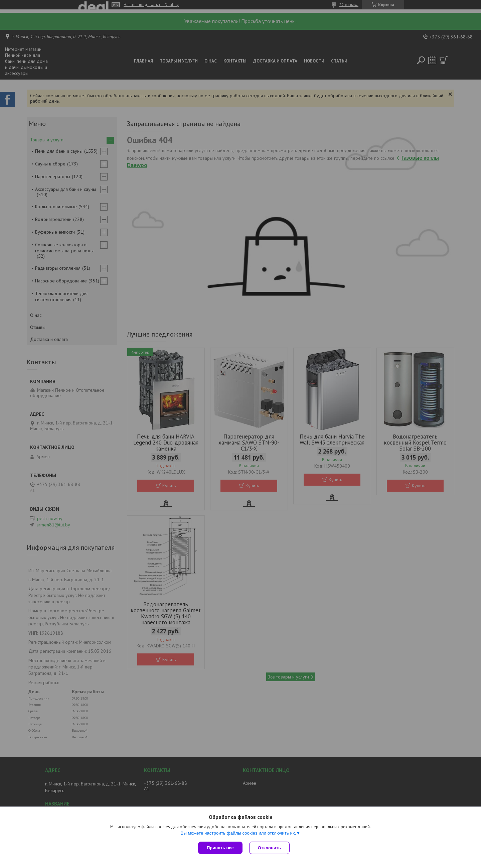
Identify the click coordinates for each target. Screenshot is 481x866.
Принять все (220, 847)
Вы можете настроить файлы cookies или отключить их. (238, 833)
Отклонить (269, 847)
